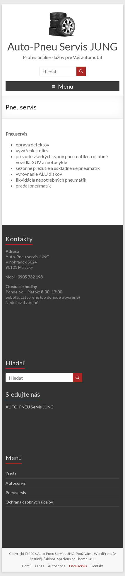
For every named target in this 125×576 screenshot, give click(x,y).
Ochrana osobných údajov (29, 501)
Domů (27, 566)
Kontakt (97, 566)
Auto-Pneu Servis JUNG (62, 46)
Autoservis (16, 483)
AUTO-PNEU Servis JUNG (30, 406)
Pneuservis (16, 492)
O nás (11, 473)
